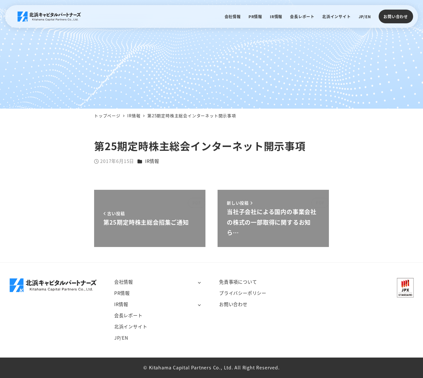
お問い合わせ (395, 16)
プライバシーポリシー (242, 293)
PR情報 (122, 293)
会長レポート (128, 315)
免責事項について (238, 282)
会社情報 (123, 282)
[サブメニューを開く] (199, 282)
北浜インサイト (130, 326)
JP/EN (121, 338)
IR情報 (152, 161)
